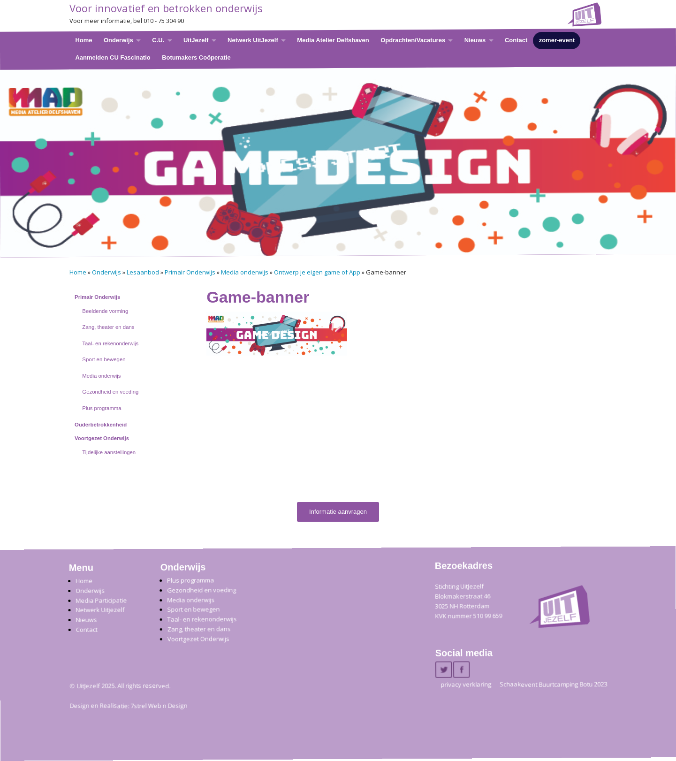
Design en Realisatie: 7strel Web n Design (128, 706)
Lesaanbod (143, 272)
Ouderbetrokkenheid (101, 424)
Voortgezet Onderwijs (102, 438)
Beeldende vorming (105, 311)
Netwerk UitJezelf (253, 40)
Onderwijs (118, 40)
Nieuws (475, 40)
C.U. (158, 40)
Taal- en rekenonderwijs (110, 343)
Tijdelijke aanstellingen (109, 452)
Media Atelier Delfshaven (333, 40)
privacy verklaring (466, 684)
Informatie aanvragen (338, 511)
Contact (515, 40)
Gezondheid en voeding (110, 392)
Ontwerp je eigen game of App (317, 272)
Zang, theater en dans (108, 327)
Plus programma (101, 408)
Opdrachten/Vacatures (412, 40)
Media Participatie (101, 600)
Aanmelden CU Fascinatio (112, 57)
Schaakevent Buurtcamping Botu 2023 (553, 684)
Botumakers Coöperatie (196, 57)
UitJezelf (195, 40)
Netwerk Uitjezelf (100, 610)
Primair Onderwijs (190, 272)
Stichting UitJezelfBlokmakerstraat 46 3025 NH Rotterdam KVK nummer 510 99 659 (468, 601)
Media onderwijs (244, 272)
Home (83, 40)
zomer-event (557, 40)
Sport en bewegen (103, 359)
